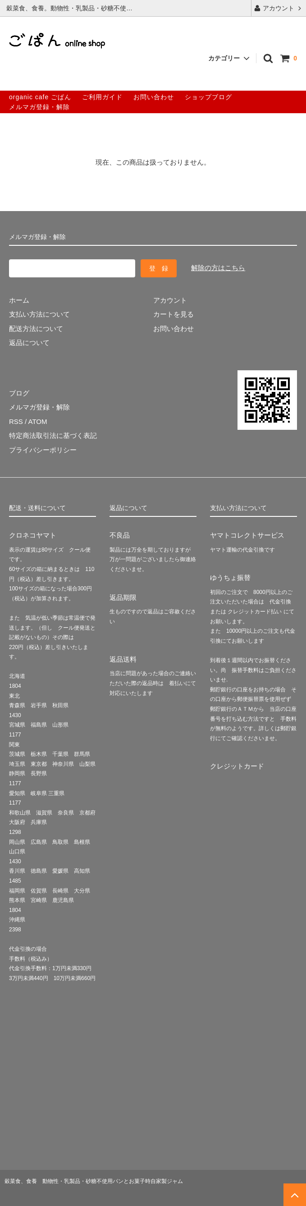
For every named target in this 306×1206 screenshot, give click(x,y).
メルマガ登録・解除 (39, 106)
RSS (16, 421)
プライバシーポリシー (43, 450)
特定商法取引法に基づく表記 (53, 435)
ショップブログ (208, 97)
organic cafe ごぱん (40, 97)
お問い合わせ (153, 97)
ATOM (37, 421)
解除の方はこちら (218, 268)
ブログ (19, 393)
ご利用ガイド (102, 97)
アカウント (278, 8)
